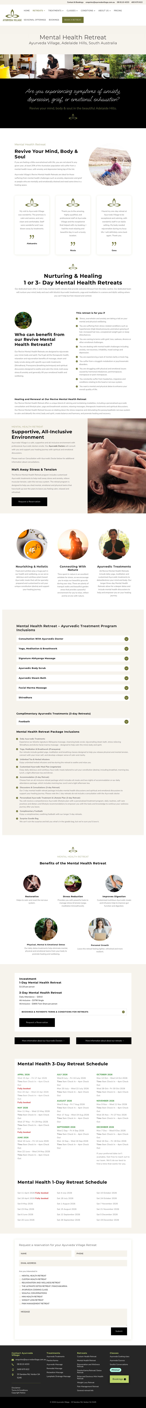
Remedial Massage (54, 1368)
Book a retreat (72, 20)
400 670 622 (137, 2)
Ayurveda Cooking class (119, 1356)
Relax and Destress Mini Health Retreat (90, 1377)
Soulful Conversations (33, 1293)
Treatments (54, 11)
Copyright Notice (18, 1393)
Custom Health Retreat (32, 1279)
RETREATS (38, 11)
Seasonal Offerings (35, 20)
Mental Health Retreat (32, 1275)
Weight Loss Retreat (31, 1300)
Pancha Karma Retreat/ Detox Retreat (89, 1371)
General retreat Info (85, 1390)
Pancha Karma (52, 1360)
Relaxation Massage (55, 1372)
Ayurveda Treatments (56, 1356)
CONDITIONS (87, 11)
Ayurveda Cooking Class (33, 1289)
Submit (119, 1331)
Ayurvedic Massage (55, 1364)
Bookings (54, 20)
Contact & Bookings (75, 2)
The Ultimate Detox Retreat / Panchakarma (43, 1286)
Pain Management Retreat (34, 1303)
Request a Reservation (29, 501)
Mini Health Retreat (31, 1296)
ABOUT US (103, 11)
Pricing (118, 11)
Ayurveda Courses (117, 1360)
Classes (71, 11)
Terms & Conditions (20, 1390)
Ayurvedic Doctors (57, 446)
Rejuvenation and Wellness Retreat (39, 1282)
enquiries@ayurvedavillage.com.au (100, 2)
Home (27, 11)
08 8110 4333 (123, 2)
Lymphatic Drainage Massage (59, 1376)
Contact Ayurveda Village (22, 1354)
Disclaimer (16, 1388)
